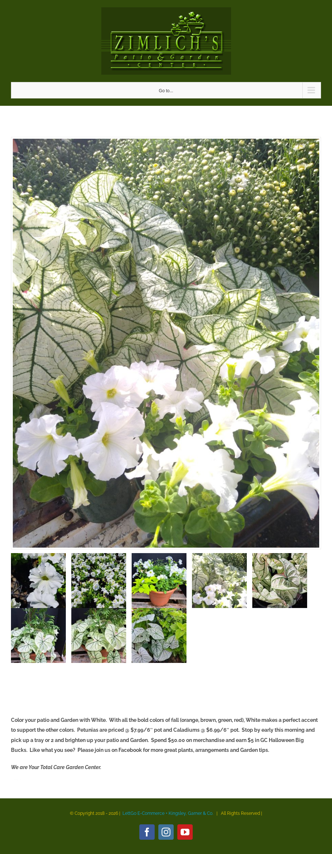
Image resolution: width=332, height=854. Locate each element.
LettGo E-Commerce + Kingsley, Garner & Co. (167, 813)
